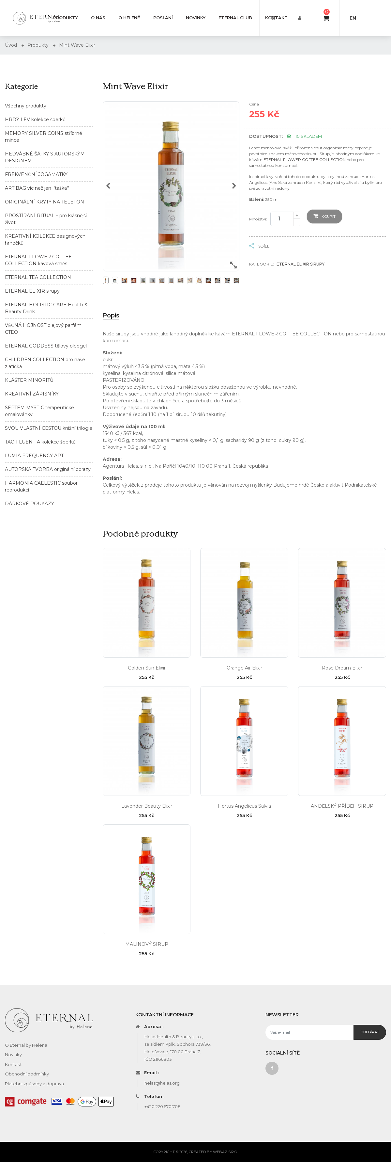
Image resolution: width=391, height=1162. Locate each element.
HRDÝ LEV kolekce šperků (35, 119)
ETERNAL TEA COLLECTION (38, 277)
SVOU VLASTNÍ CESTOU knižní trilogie (48, 428)
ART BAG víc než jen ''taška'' (37, 188)
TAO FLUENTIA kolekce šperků (40, 442)
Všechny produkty (25, 106)
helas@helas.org (162, 1083)
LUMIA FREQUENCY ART (34, 456)
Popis (111, 315)
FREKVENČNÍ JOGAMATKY (36, 174)
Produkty (65, 17)
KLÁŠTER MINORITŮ (29, 380)
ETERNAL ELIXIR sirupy (32, 291)
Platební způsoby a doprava (34, 1083)
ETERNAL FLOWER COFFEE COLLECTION (304, 159)
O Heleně (129, 17)
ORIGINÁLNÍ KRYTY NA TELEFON (44, 202)
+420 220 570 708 (162, 1106)
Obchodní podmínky (27, 1073)
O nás (98, 17)
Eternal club (235, 17)
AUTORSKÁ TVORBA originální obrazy (48, 469)
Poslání (163, 17)
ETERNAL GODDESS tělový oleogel (46, 346)
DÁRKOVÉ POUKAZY (29, 504)
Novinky (195, 17)
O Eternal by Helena (26, 1045)
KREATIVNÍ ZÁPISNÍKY (32, 394)
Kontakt (276, 17)
